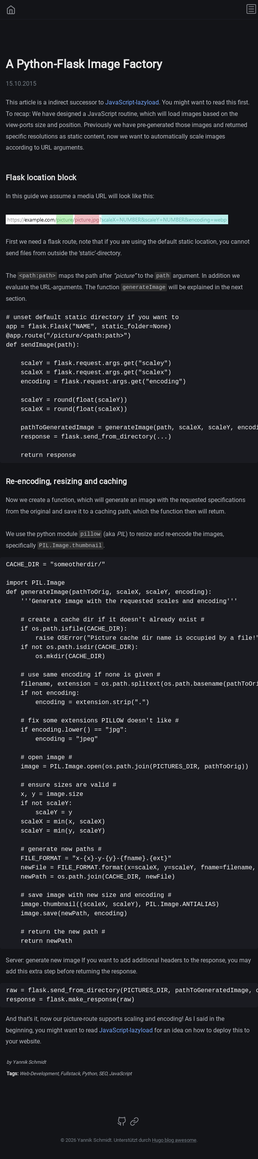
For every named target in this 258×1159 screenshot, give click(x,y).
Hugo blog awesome (174, 1140)
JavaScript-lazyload (132, 102)
